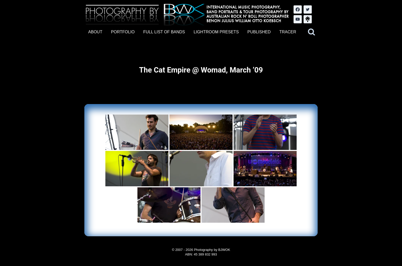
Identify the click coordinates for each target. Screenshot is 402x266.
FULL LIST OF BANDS (164, 32)
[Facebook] (298, 9)
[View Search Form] (311, 32)
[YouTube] (298, 19)
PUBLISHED (259, 32)
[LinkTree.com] (308, 19)
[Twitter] (308, 9)
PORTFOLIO (123, 32)
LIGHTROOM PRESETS (216, 32)
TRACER (287, 32)
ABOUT (95, 32)
